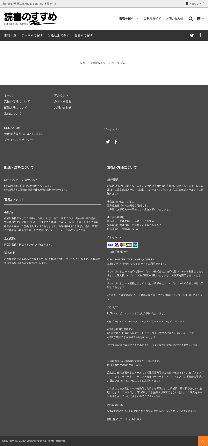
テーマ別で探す (32, 35)
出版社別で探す (59, 35)
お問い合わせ (174, 18)
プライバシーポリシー (18, 139)
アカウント (195, 3)
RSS (7, 127)
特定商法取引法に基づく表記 (23, 133)
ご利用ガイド (152, 18)
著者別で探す (83, 35)
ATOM (16, 127)
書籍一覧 (10, 35)
